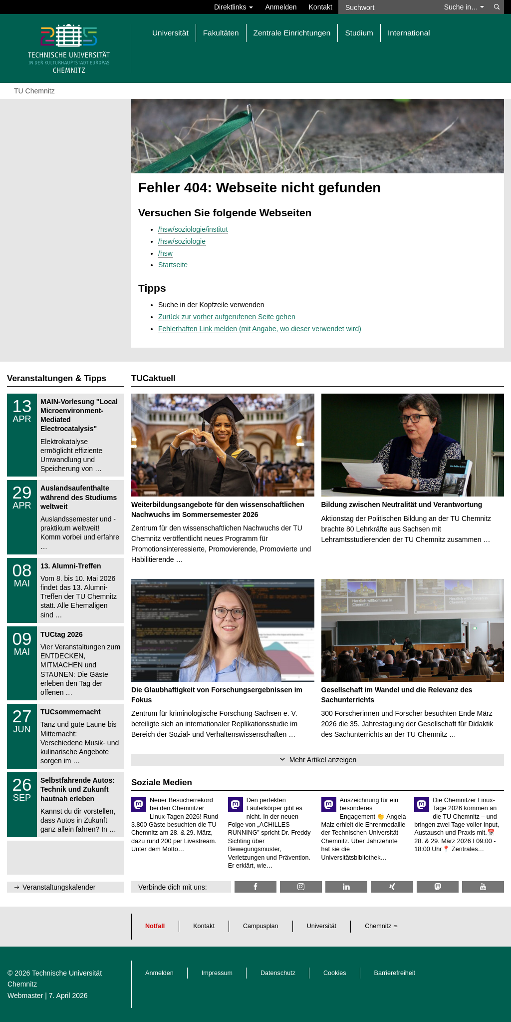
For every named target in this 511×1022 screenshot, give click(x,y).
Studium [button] (359, 32)
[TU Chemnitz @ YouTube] (483, 887)
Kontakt (320, 7)
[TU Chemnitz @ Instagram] (301, 887)
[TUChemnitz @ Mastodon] (438, 887)
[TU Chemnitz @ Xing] (392, 887)
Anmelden (280, 7)
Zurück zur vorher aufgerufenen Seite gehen (226, 317)
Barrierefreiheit (395, 973)
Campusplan (260, 926)
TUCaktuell (153, 378)
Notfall (155, 926)
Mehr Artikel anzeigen (323, 760)
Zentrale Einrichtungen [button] (292, 32)
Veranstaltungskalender (58, 887)
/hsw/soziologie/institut (193, 229)
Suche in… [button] (464, 7)
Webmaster (25, 996)
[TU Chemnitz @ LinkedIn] (346, 887)
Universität (322, 926)
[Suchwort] (388, 7)
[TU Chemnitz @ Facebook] (255, 887)
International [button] (409, 32)
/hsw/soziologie (182, 241)
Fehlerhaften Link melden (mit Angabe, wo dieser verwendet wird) (259, 329)
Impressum (217, 973)
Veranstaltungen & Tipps (56, 378)
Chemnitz (378, 926)
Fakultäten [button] (221, 32)
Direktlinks (233, 7)
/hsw (165, 253)
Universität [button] (170, 32)
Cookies (334, 973)
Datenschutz (277, 973)
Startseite (173, 265)
